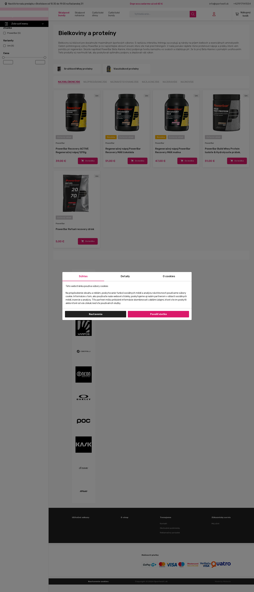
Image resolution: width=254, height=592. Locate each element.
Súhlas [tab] (83, 276)
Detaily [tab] (125, 276)
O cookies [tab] (169, 276)
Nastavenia (95, 314)
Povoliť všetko (158, 314)
